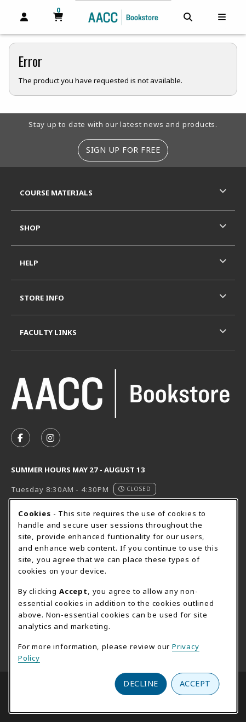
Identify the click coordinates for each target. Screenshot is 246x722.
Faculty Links (48, 332)
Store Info (42, 298)
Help (29, 263)
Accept (195, 683)
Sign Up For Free (123, 150)
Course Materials (56, 193)
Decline (140, 683)
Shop (30, 228)
